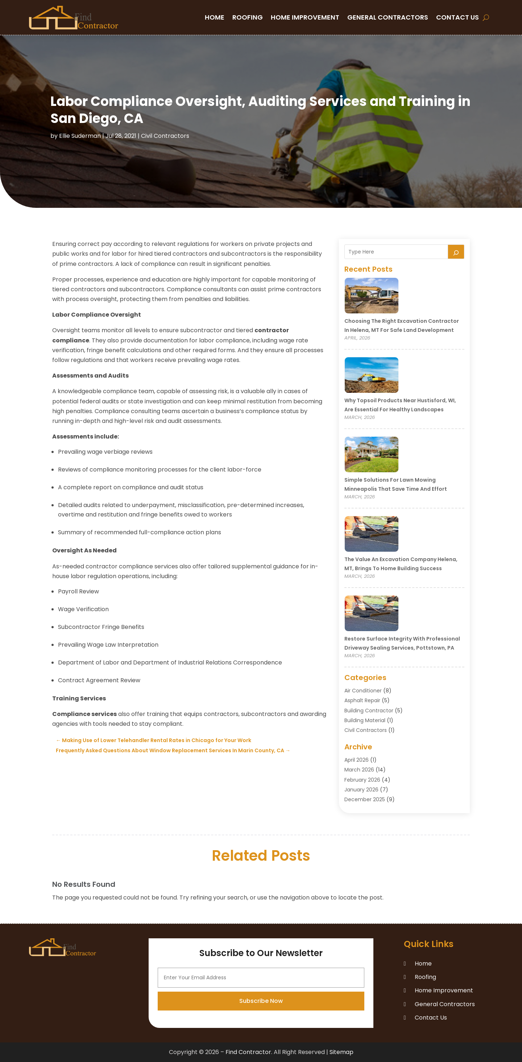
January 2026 (361, 789)
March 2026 (359, 769)
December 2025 (364, 799)
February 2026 (362, 779)
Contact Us (457, 17)
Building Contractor (368, 710)
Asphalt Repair (362, 700)
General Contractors (387, 17)
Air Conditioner (363, 690)
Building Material (364, 720)
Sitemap (341, 1052)
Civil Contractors (165, 136)
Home (214, 17)
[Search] (456, 251)
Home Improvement (305, 17)
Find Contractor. (248, 1052)
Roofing (247, 17)
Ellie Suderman (80, 136)
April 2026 (356, 759)
